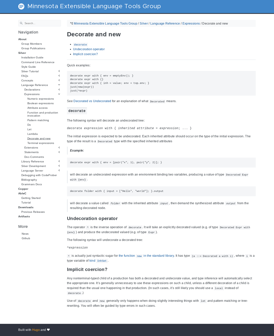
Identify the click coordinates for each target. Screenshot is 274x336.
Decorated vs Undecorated (92, 101)
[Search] (39, 23)
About (22, 39)
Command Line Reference (37, 62)
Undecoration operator (89, 49)
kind (98, 260)
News (25, 233)
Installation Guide (32, 57)
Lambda (32, 133)
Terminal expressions (40, 143)
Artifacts (24, 216)
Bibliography (29, 179)
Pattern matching (38, 120)
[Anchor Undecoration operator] (120, 218)
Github (26, 238)
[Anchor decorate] (90, 110)
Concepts (27, 80)
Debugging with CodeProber (39, 175)
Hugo (36, 329)
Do (29, 124)
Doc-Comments (34, 156)
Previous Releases (33, 211)
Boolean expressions (40, 103)
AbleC (22, 193)
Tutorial (26, 202)
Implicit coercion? (85, 54)
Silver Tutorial (30, 71)
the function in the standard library (146, 255)
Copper (23, 188)
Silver (22, 52)
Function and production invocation (42, 114)
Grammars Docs (31, 184)
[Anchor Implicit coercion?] (110, 269)
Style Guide (28, 66)
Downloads (25, 207)
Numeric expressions (40, 98)
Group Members (31, 43)
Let (29, 129)
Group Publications (33, 48)
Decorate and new (38, 138)
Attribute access (37, 107)
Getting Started (31, 197)
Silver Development (33, 166)
